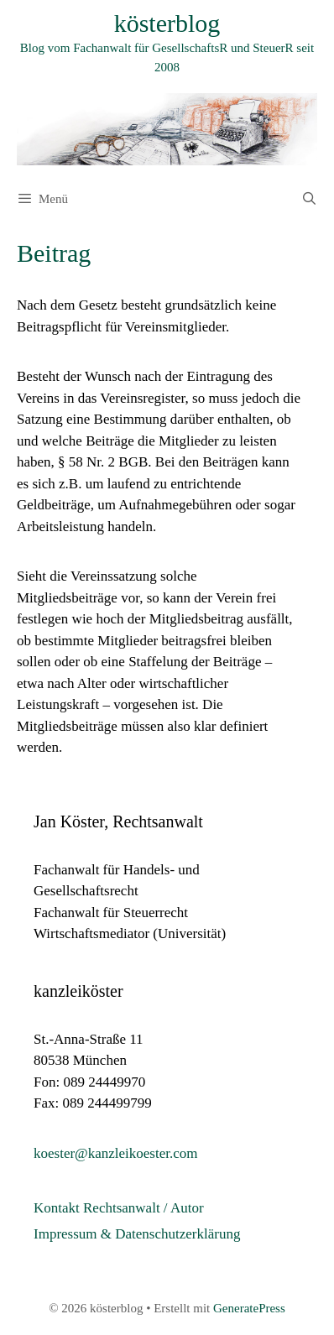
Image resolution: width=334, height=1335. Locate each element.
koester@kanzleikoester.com (116, 1153)
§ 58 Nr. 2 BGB (103, 462)
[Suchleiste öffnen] (309, 199)
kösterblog (167, 23)
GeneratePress (249, 1308)
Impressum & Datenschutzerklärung (137, 1234)
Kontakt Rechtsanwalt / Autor (119, 1208)
